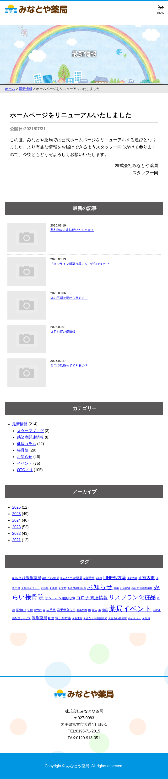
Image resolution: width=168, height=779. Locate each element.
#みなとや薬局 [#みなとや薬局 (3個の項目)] (71, 578)
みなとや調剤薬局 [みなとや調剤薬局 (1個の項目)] (141, 588)
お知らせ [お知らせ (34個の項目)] (100, 586)
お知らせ (24, 457)
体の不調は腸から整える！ (69, 298)
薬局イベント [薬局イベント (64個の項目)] (130, 608)
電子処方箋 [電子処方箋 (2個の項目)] (63, 618)
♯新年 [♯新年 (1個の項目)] (45, 588)
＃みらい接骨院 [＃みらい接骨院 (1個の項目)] (117, 618)
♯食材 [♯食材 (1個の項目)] (62, 588)
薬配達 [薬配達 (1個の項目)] (157, 610)
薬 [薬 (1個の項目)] (99, 610)
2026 (16, 507)
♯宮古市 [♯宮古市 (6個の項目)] (146, 577)
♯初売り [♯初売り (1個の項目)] (132, 578)
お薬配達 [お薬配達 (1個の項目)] (125, 588)
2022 (16, 533)
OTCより (25, 470)
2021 (16, 540)
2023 (16, 527)
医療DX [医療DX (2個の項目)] (21, 610)
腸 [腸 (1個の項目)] (89, 610)
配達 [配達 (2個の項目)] (51, 618)
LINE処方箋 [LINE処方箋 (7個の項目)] (114, 577)
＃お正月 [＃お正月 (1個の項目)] (77, 618)
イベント (24, 463)
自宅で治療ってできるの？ (69, 365)
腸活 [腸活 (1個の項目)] (94, 610)
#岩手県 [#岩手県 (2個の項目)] (88, 578)
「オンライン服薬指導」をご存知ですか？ (79, 264)
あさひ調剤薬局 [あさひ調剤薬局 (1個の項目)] (76, 588)
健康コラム (26, 444)
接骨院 (22, 450)
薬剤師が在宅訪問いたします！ (72, 230)
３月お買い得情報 (62, 331)
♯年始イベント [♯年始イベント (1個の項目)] (30, 588)
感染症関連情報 (30, 437)
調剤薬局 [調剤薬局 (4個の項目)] (39, 618)
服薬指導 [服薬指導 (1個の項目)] (81, 610)
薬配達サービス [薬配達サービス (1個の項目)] (21, 618)
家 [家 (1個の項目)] (44, 610)
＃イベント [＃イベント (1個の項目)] (134, 618)
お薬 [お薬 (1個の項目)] (116, 588)
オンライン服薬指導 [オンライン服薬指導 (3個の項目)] (60, 598)
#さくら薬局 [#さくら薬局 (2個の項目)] (50, 578)
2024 (16, 520)
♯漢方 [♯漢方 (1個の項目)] (53, 588)
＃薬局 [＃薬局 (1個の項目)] (146, 618)
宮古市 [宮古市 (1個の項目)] (38, 610)
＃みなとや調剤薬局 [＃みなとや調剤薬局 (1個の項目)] (95, 618)
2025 (16, 514)
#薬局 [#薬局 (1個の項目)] (99, 578)
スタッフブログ (30, 431)
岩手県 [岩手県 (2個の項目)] (51, 610)
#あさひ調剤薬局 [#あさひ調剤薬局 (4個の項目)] (26, 578)
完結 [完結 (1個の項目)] (30, 610)
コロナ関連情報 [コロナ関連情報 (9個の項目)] (92, 597)
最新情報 (19, 424)
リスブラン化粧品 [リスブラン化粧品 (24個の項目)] (132, 597)
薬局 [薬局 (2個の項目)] (105, 610)
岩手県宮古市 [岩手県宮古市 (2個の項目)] (66, 610)
